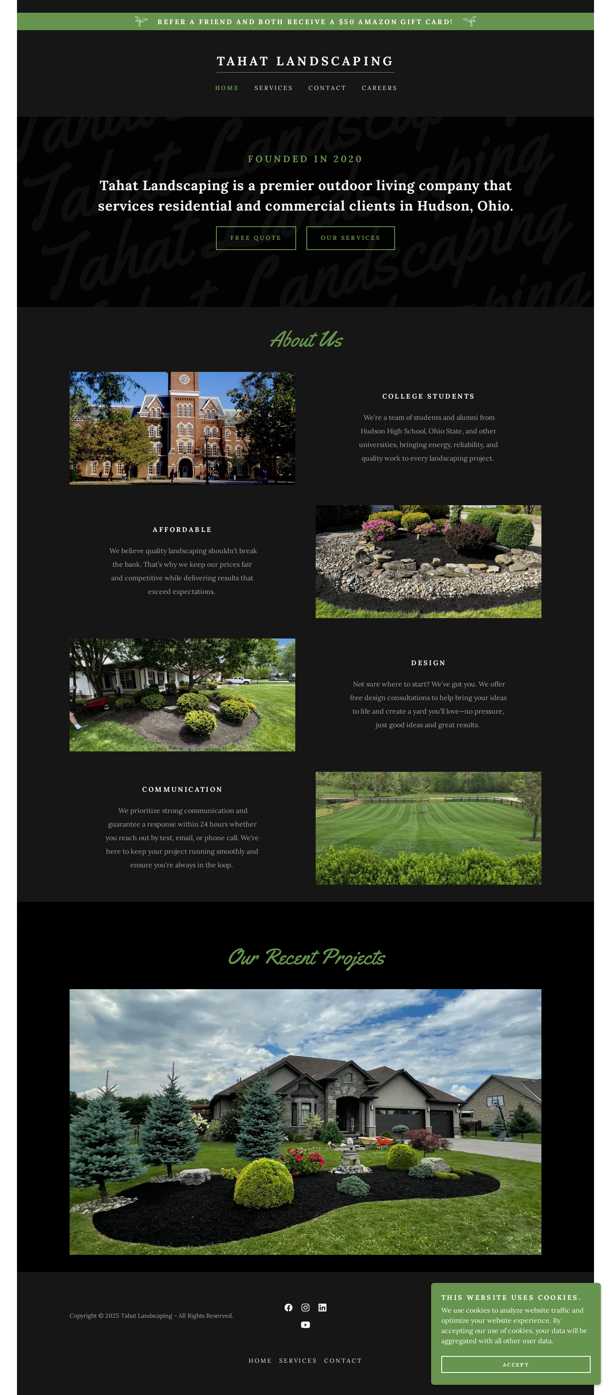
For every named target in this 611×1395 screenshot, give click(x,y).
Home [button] (260, 1360)
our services (351, 238)
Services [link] (274, 88)
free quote (256, 238)
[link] (305, 63)
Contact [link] (327, 88)
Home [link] (227, 88)
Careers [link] (380, 88)
